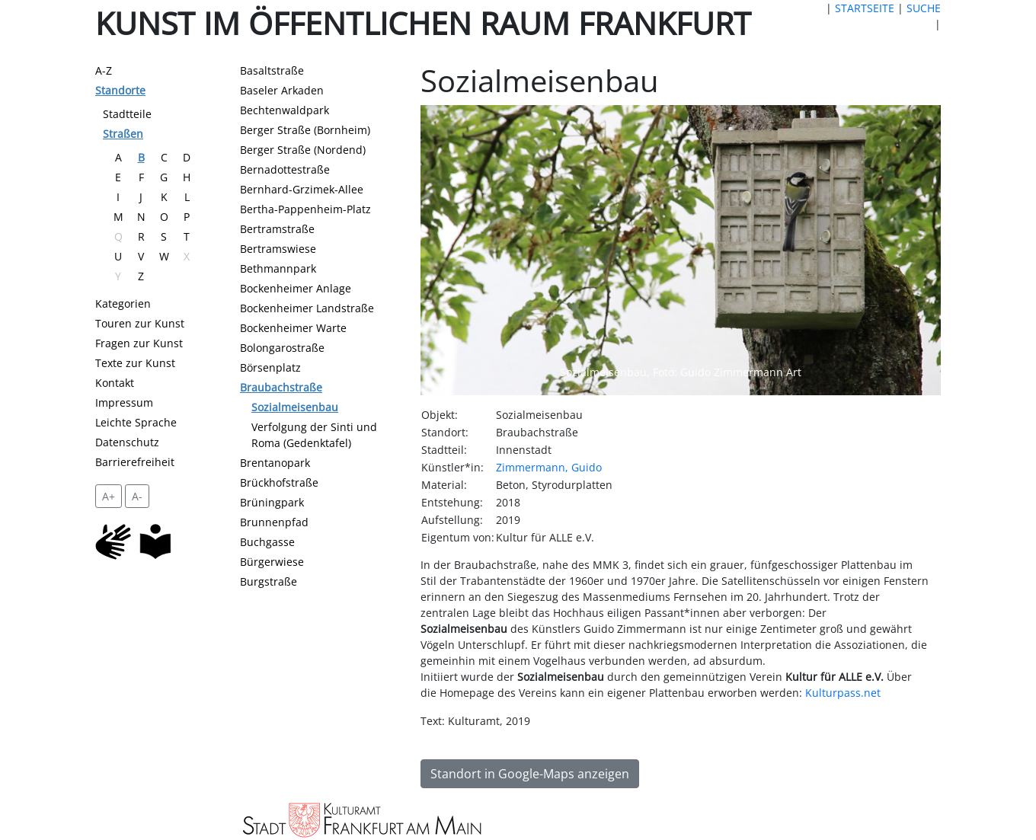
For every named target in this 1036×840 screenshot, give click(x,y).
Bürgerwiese (272, 561)
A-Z (103, 70)
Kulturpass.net (843, 692)
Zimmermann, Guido (549, 467)
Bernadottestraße (285, 169)
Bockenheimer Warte (293, 328)
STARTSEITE (864, 8)
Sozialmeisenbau (294, 407)
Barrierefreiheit (134, 462)
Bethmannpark (278, 268)
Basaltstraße (272, 70)
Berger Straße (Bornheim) (305, 130)
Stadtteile (127, 114)
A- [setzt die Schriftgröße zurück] (137, 496)
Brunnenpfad (274, 522)
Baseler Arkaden (282, 90)
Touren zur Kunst (139, 323)
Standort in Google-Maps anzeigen (529, 773)
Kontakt (114, 382)
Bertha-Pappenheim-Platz (305, 209)
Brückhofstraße (279, 482)
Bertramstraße (277, 229)
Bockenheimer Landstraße (307, 308)
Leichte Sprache (136, 422)
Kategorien (123, 303)
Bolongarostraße (282, 347)
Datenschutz (127, 442)
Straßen (123, 133)
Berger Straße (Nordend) (303, 149)
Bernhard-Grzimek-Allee (301, 189)
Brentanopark (275, 462)
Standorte (120, 90)
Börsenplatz (270, 367)
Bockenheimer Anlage (295, 288)
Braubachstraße (281, 387)
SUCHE (923, 8)
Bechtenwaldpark (284, 110)
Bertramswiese (278, 248)
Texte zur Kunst (135, 363)
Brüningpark (272, 502)
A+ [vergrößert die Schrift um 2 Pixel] (108, 496)
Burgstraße (268, 581)
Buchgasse (267, 542)
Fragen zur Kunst (139, 343)
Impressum (124, 402)
